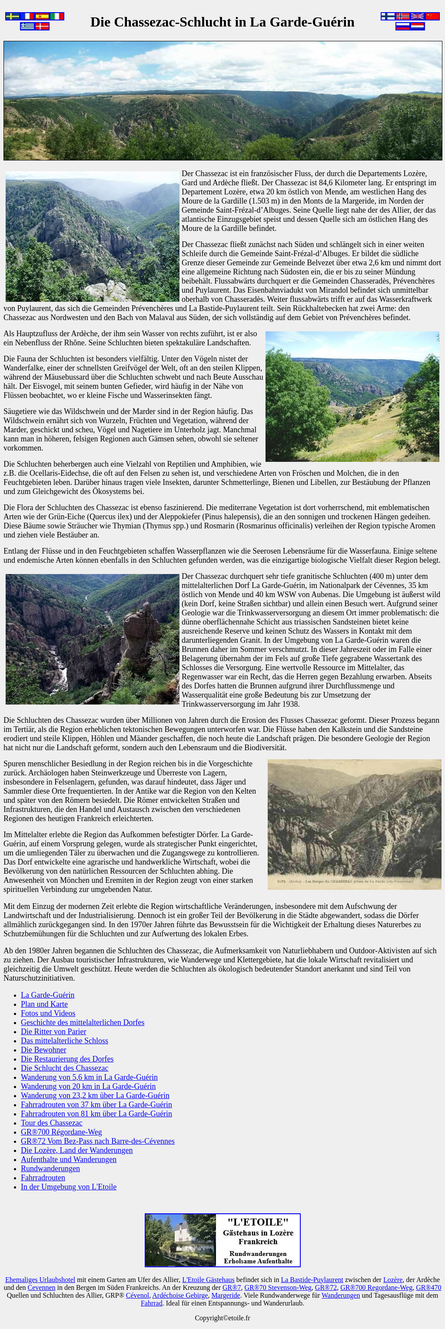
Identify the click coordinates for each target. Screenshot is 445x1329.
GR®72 (326, 1287)
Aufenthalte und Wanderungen (68, 1159)
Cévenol (137, 1295)
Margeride (225, 1295)
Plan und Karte (44, 1004)
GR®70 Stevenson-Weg (277, 1287)
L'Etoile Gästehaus (208, 1279)
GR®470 (428, 1287)
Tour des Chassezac (52, 1123)
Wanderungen (341, 1295)
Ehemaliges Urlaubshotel (40, 1279)
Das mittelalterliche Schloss (64, 1040)
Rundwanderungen (50, 1168)
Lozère (392, 1279)
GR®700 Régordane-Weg (61, 1132)
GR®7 (231, 1287)
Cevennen (42, 1287)
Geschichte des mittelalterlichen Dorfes (82, 1022)
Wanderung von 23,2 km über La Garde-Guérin (95, 1095)
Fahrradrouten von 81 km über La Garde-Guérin (96, 1113)
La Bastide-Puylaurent (312, 1279)
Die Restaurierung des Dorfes (67, 1059)
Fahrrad (152, 1303)
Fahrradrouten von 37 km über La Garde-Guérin (96, 1104)
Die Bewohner (43, 1049)
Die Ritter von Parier (53, 1031)
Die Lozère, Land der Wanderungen (77, 1150)
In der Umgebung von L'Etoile (68, 1186)
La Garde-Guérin (47, 995)
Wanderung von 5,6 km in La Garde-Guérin (89, 1077)
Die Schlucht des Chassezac (64, 1068)
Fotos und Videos (48, 1013)
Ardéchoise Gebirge (180, 1295)
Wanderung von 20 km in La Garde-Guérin (88, 1086)
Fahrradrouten (43, 1177)
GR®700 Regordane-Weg (376, 1287)
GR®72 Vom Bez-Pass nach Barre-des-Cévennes (98, 1141)
